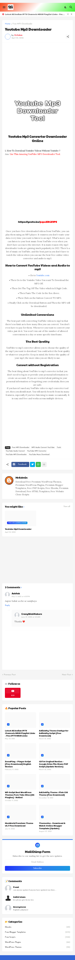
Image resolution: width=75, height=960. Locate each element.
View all (66, 507)
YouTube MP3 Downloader (16, 454)
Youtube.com (42, 275)
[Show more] (44, 464)
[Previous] (68, 14)
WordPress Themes (37, 947)
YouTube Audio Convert (15, 451)
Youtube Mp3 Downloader (18, 529)
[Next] (71, 14)
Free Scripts (37, 937)
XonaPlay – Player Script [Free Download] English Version (18, 764)
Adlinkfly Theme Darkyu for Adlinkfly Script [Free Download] (53, 733)
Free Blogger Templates (37, 932)
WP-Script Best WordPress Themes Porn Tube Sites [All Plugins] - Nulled (19, 795)
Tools (59, 447)
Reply (7, 605)
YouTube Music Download (39, 454)
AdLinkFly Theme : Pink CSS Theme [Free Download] (53, 793)
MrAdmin (21, 477)
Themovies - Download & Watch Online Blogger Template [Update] (52, 826)
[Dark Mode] (65, 7)
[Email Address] (37, 862)
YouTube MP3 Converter (36, 451)
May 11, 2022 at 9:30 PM (21, 596)
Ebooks (37, 927)
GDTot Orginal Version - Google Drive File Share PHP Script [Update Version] (53, 764)
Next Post (66, 675)
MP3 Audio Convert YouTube (43, 447)
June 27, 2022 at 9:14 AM (30, 617)
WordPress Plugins (37, 942)
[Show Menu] (4, 7)
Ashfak (16, 593)
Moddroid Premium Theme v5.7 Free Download (19, 824)
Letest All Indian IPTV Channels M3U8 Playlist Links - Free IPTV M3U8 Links (35, 14)
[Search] (71, 7)
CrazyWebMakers (31, 614)
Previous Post (10, 675)
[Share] (68, 36)
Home (7, 24)
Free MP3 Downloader (22, 24)
